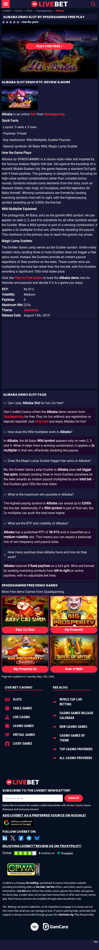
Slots (29, 10)
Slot (33, 114)
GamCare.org (65, 914)
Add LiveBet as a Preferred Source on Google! (44, 820)
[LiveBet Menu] (6, 4)
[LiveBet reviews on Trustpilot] (40, 853)
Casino (19, 10)
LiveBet (6, 10)
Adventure (31, 310)
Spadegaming (44, 10)
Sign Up (73, 798)
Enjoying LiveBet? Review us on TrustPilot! (41, 846)
